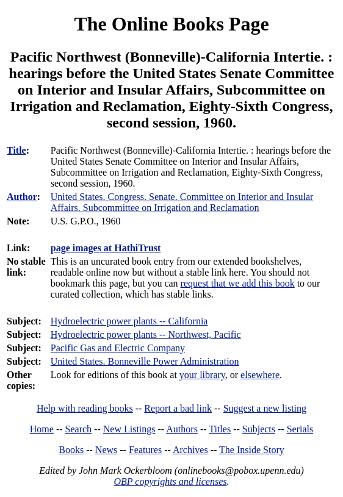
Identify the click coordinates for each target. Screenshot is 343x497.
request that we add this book (238, 283)
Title (16, 150)
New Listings (129, 429)
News (106, 450)
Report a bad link (178, 408)
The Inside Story (251, 450)
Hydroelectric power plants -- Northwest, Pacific (146, 334)
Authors (182, 429)
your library (202, 375)
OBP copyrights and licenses (170, 481)
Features (145, 450)
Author (22, 196)
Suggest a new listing (264, 408)
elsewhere (260, 375)
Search (78, 429)
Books (71, 450)
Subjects (258, 429)
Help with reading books (85, 408)
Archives (190, 450)
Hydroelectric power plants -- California (129, 321)
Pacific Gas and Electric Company (118, 348)
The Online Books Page (171, 24)
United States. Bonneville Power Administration (145, 361)
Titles (220, 429)
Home (42, 429)
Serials (300, 429)
